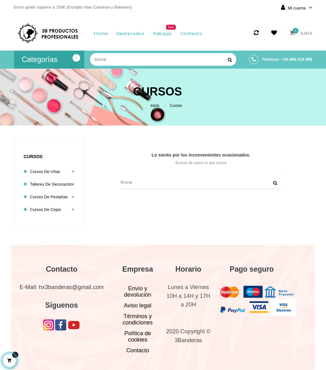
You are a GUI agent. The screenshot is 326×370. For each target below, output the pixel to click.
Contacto (137, 350)
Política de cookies (137, 336)
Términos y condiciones (138, 319)
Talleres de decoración (51, 184)
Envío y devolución (137, 291)
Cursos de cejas (45, 209)
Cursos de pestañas (49, 196)
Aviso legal (137, 305)
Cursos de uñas (45, 171)
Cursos (33, 156)
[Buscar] (163, 59)
